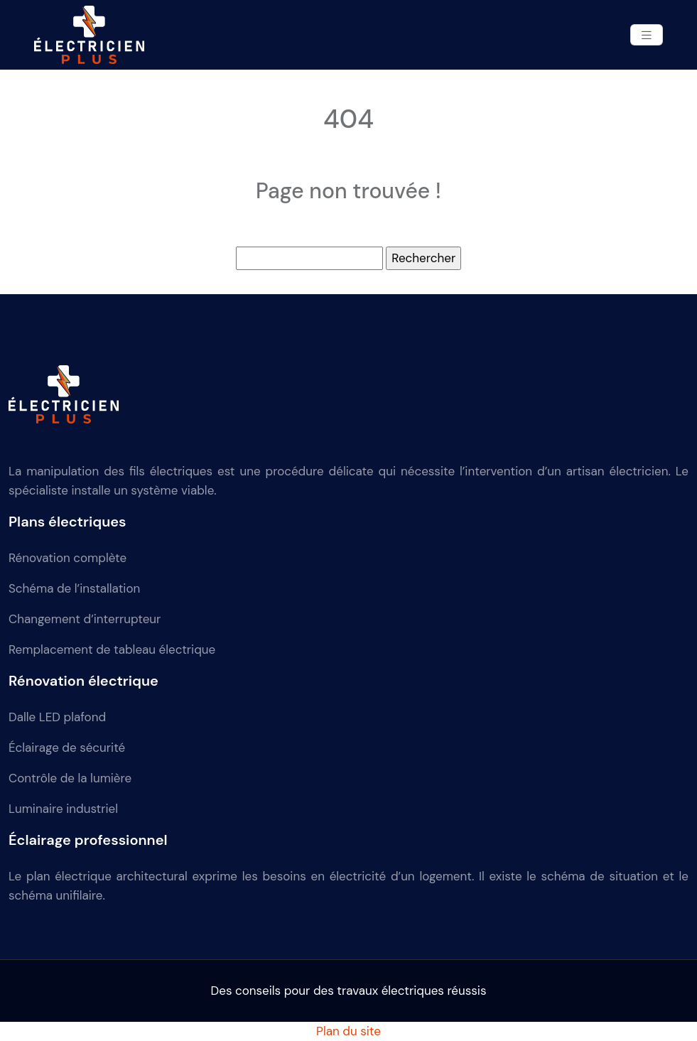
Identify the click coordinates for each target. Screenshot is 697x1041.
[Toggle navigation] (646, 35)
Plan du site (348, 1031)
